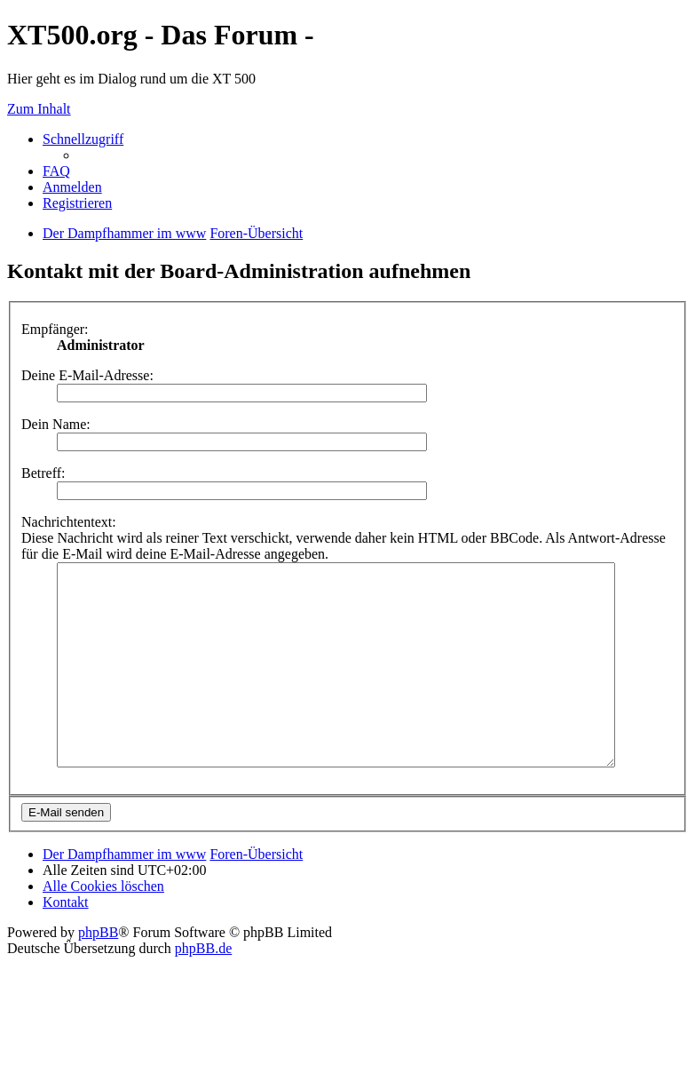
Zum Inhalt (39, 108)
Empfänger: (55, 329)
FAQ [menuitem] (56, 171)
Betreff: (43, 473)
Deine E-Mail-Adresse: (87, 375)
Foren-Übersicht (256, 894)
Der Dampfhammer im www (124, 894)
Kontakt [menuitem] (66, 942)
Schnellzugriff (83, 139)
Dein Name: (56, 424)
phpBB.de (203, 988)
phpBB (98, 972)
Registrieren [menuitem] (77, 203)
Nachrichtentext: (68, 521)
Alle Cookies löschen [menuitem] (103, 926)
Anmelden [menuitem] (72, 187)
